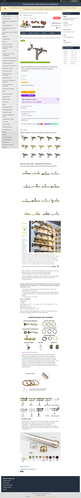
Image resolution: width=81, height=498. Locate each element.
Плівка (4, 104)
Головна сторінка (7, 480)
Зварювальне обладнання (9, 60)
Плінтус (4, 51)
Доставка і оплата (7, 137)
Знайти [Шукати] (57, 18)
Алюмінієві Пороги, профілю (9, 58)
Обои (4, 91)
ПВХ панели (6, 101)
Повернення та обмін (8, 144)
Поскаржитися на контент (36, 496)
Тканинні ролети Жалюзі (8, 88)
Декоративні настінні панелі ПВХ (9, 33)
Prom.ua (48, 493)
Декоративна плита (7, 107)
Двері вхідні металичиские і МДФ (9, 22)
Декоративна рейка (7, 109)
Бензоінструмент (7, 18)
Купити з (28, 95)
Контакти (5, 147)
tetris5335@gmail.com (68, 37)
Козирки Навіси (6, 39)
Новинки (52, 33)
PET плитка (5, 121)
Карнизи (5, 36)
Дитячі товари (6, 96)
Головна (24, 33)
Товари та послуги (7, 16)
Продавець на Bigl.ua (40, 495)
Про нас (5, 132)
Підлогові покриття (7, 127)
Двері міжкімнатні (7, 25)
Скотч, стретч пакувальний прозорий (9, 81)
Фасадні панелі (6, 124)
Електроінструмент (7, 77)
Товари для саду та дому (9, 65)
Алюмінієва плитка (7, 112)
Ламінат (4, 41)
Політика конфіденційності (49, 496)
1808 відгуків (65, 1)
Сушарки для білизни (8, 63)
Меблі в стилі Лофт (7, 44)
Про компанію (6, 482)
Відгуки (4, 134)
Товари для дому (7, 129)
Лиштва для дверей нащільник (7, 47)
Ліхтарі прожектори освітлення (7, 85)
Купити (28, 92)
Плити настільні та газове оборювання (9, 54)
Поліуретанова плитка (8, 119)
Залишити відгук (57, 25)
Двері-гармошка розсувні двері (9, 28)
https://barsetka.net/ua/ (68, 32)
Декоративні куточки (8, 68)
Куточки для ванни (7, 71)
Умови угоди (6, 142)
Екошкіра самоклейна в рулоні (8, 115)
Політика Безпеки (7, 139)
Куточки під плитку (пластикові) (7, 74)
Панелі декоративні (7, 94)
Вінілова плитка (6, 99)
